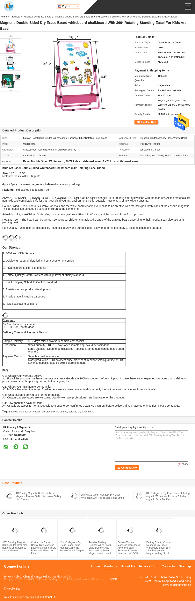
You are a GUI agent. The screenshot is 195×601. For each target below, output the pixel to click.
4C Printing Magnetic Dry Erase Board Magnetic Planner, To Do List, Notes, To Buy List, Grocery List (38, 496)
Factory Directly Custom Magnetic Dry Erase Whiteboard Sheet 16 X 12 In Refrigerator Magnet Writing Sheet (158, 548)
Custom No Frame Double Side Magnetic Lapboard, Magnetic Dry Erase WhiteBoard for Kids (43, 548)
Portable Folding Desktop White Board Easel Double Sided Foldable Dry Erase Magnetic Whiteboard (100, 548)
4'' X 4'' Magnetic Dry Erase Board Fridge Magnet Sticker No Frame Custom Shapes (72, 546)
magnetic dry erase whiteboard (24, 411)
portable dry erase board (81, 411)
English (70, 6)
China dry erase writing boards (41, 576)
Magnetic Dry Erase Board (37, 16)
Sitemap (185, 566)
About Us (128, 566)
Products (15, 16)
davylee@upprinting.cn (177, 584)
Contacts (168, 566)
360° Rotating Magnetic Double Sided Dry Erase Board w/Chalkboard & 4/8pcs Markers (14, 546)
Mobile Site (12, 588)
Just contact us (46, 596)
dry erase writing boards (54, 411)
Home (4, 16)
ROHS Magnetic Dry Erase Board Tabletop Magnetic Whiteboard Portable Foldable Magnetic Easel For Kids (167, 496)
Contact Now (141, 121)
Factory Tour (148, 566)
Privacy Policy (12, 576)
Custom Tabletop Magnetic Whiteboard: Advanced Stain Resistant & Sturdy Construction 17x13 (129, 548)
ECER (113, 579)
